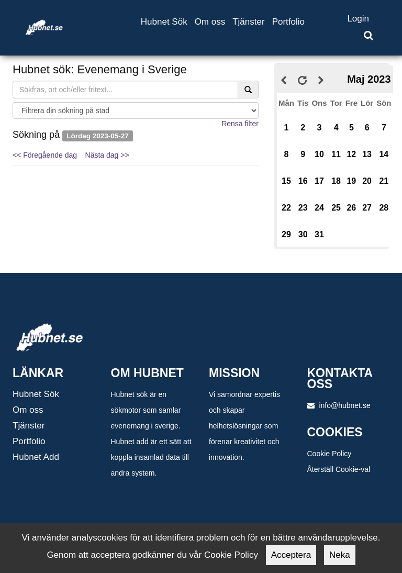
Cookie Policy (329, 453)
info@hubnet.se (339, 405)
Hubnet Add (36, 457)
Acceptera (291, 555)
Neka (339, 555)
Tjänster (248, 22)
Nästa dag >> (107, 155)
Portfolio (288, 22)
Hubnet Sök (164, 22)
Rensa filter (240, 123)
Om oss (210, 22)
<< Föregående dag (45, 155)
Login (358, 19)
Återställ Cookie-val (339, 469)
